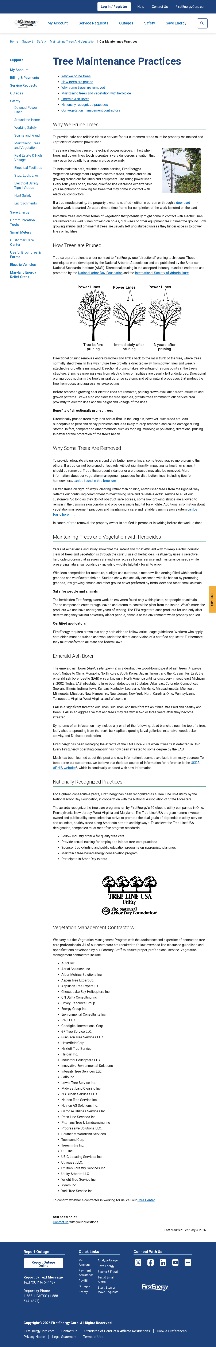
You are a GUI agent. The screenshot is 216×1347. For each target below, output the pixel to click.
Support (27, 41)
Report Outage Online (43, 1264)
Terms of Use (93, 1337)
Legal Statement (64, 1337)
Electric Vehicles (23, 265)
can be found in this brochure (95, 481)
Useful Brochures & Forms (25, 254)
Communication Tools (22, 222)
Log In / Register (114, 7)
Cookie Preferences (172, 1331)
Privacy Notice (34, 1337)
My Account (58, 23)
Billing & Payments (24, 78)
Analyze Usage (108, 1260)
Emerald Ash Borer (75, 99)
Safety (149, 23)
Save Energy (176, 23)
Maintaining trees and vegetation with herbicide (96, 93)
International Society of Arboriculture (162, 273)
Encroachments (25, 203)
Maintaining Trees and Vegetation (72, 41)
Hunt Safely (22, 196)
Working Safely (25, 128)
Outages (126, 23)
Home (14, 41)
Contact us (61, 1222)
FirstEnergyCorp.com (191, 7)
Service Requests (93, 23)
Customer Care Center (22, 242)
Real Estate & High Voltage (28, 157)
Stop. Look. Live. (26, 175)
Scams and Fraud (27, 135)
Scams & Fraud (108, 1271)
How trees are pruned (77, 82)
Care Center (146, 1200)
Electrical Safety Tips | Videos (26, 185)
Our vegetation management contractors (90, 110)
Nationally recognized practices (84, 105)
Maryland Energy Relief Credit (23, 274)
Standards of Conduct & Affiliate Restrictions (117, 1331)
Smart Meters (20, 232)
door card (183, 203)
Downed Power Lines (25, 110)
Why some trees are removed (83, 88)
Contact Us (160, 7)
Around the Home (27, 120)
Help (140, 7)
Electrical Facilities (28, 168)
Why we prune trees (76, 76)
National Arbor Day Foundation (100, 273)
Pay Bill (83, 1280)
